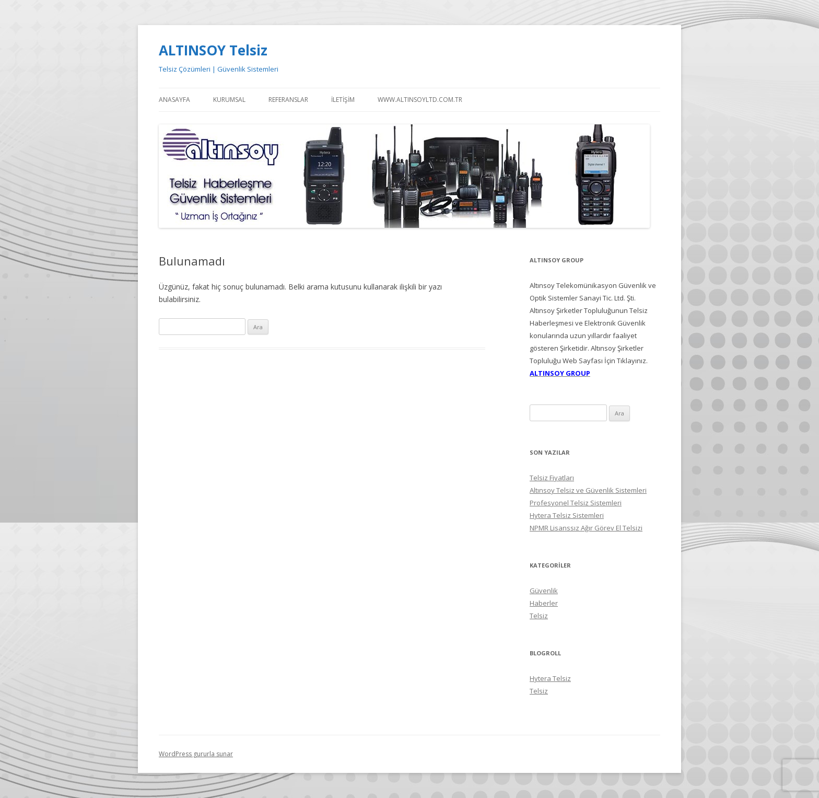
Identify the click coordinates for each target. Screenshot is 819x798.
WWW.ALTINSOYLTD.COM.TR (420, 99)
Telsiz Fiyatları (552, 477)
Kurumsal (229, 99)
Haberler (544, 603)
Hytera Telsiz (550, 678)
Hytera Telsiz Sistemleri (567, 515)
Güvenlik (544, 590)
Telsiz (539, 615)
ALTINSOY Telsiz (213, 50)
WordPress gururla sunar (196, 753)
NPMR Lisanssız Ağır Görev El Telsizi (586, 528)
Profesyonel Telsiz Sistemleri (576, 502)
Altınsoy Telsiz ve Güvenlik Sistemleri (588, 490)
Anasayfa (174, 99)
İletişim (343, 99)
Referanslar (288, 99)
